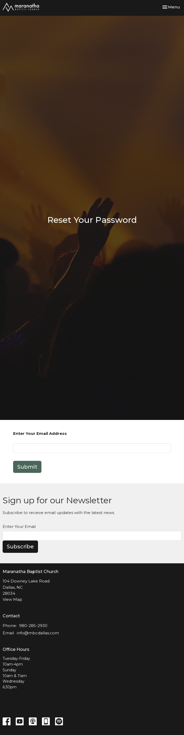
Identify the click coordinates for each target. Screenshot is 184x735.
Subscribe (20, 546)
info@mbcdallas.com (38, 632)
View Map (12, 599)
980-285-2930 (33, 625)
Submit (27, 467)
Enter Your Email (19, 526)
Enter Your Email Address (40, 433)
